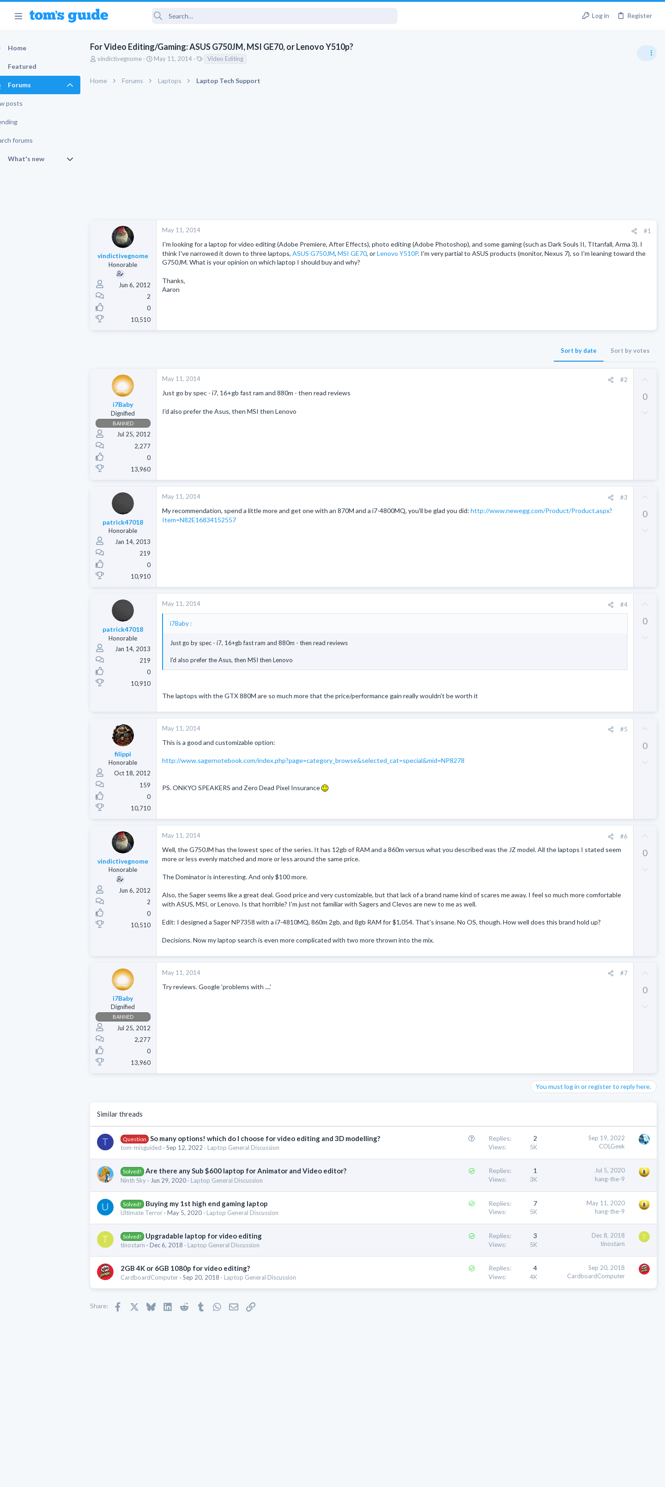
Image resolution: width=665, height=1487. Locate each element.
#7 (475, 1009)
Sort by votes (481, 350)
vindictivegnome (136, 58)
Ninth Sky (149, 1235)
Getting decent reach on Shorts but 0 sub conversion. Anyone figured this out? (594, 726)
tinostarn (149, 1300)
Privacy (356, 1474)
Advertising (233, 1474)
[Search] (259, 16)
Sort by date (430, 350)
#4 (475, 604)
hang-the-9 (461, 1224)
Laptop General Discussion (260, 1193)
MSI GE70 (220, 262)
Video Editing (242, 58)
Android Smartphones (563, 654)
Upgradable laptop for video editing (220, 1291)
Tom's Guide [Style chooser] (590, 1410)
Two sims (547, 673)
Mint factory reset (574, 628)
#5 (475, 738)
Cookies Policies (297, 1474)
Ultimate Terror (158, 1268)
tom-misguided (157, 1193)
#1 (498, 231)
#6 (475, 845)
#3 (475, 497)
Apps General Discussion (567, 806)
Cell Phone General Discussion (574, 698)
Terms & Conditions (420, 1474)
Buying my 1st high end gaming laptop (223, 1259)
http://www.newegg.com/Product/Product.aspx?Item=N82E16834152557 (298, 520)
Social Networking (558, 761)
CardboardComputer (165, 1333)
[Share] (485, 231)
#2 (475, 379)
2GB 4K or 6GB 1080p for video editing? (201, 1324)
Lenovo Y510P (265, 262)
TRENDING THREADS (548, 502)
